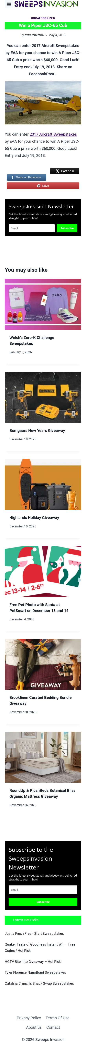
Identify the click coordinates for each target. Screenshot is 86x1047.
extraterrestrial (35, 35)
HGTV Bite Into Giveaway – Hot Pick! (33, 962)
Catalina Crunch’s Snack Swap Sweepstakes (39, 983)
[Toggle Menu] (9, 4)
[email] (43, 889)
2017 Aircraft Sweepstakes (53, 134)
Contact (53, 1027)
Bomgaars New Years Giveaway (37, 430)
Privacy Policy (29, 1018)
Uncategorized (43, 18)
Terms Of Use (58, 1018)
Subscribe (67, 228)
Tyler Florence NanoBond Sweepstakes (35, 972)
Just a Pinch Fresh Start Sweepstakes (34, 934)
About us (34, 1027)
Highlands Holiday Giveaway (34, 517)
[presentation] (43, 304)
